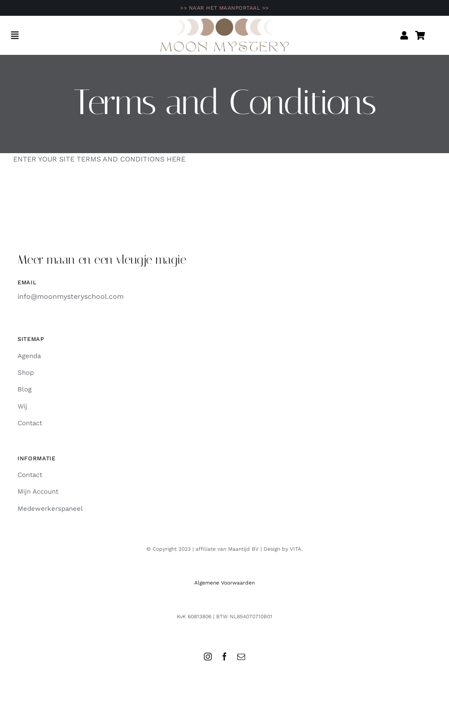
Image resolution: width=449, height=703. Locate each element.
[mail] (241, 656)
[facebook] (224, 656)
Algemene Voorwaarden (224, 583)
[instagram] (208, 656)
